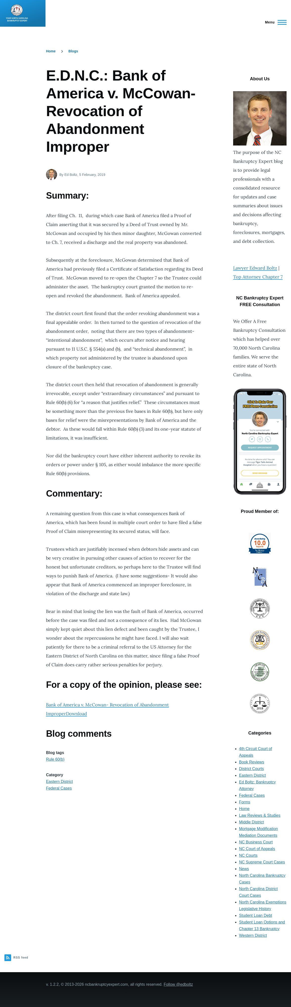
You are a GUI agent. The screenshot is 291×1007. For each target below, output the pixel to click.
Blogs (73, 51)
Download (76, 713)
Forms (244, 802)
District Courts (251, 769)
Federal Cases (59, 788)
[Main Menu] (274, 22)
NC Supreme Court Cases (262, 862)
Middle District (251, 822)
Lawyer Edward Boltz (255, 268)
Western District (253, 935)
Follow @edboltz (178, 984)
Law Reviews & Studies (259, 815)
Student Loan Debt (255, 915)
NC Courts (248, 855)
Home (51, 51)
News (244, 869)
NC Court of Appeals (257, 849)
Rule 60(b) (55, 759)
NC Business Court (256, 842)
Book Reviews (251, 762)
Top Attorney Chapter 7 (258, 277)
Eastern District (59, 781)
